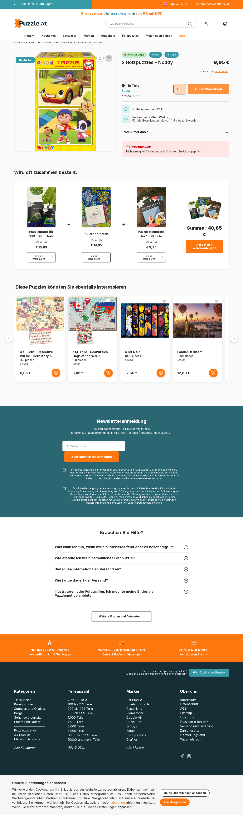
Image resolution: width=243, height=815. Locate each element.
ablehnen (118, 802)
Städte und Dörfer (27, 724)
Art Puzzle (134, 702)
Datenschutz (189, 706)
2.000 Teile (76, 728)
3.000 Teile (76, 733)
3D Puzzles (22, 737)
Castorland (134, 711)
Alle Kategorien (25, 750)
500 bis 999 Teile (80, 715)
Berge (18, 715)
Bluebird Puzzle (137, 706)
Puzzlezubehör (25, 732)
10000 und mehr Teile (84, 742)
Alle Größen (76, 749)
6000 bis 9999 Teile (82, 737)
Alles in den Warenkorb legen (204, 246)
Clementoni (134, 715)
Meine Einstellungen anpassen (184, 792)
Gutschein (108, 35)
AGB (183, 710)
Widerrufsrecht (191, 741)
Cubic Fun (133, 724)
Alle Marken (134, 749)
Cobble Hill (134, 720)
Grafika (131, 742)
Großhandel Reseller (209, 4)
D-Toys (131, 728)
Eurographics (136, 737)
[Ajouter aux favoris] (108, 57)
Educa (126, 91)
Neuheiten (48, 35)
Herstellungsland (192, 737)
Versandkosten (221, 71)
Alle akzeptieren (174, 802)
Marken (89, 35)
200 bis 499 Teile (80, 711)
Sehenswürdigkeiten (28, 720)
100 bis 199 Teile (80, 706)
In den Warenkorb (208, 89)
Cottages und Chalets (29, 711)
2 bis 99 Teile (77, 702)
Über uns (187, 719)
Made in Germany (27, 741)
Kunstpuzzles (24, 706)
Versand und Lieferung (196, 728)
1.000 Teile (75, 720)
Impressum (188, 702)
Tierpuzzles (22, 702)
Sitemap (186, 715)
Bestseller (69, 35)
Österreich (175, 4)
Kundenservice (154, 502)
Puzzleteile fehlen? (194, 724)
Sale (182, 35)
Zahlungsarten (190, 733)
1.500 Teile (75, 724)
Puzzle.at (139, 471)
